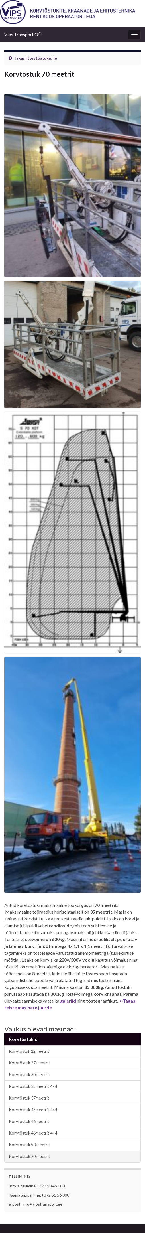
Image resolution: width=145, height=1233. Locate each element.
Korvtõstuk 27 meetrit (29, 1062)
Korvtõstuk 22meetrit (29, 1051)
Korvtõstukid (39, 58)
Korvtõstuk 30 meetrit (29, 1074)
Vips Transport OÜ (23, 34)
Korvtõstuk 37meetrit (29, 1098)
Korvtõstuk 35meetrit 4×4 (33, 1086)
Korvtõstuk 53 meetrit (29, 1144)
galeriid (68, 1000)
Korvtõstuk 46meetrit (29, 1121)
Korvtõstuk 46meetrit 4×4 (33, 1133)
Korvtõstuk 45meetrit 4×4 (33, 1109)
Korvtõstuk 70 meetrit (29, 1156)
